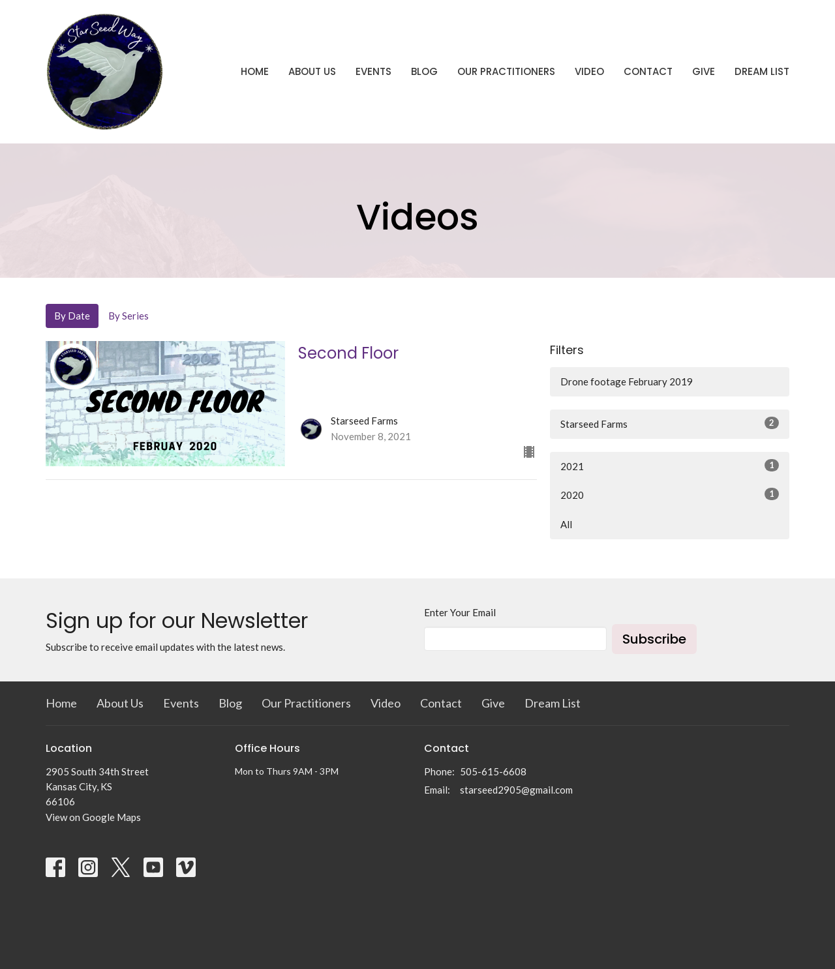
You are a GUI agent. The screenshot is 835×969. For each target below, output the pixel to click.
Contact (648, 71)
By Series (128, 315)
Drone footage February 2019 (626, 381)
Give (703, 71)
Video (589, 71)
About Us (312, 71)
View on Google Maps (93, 817)
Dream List (762, 71)
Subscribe (654, 639)
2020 (669, 494)
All (566, 524)
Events (373, 71)
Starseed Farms (669, 423)
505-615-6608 (493, 771)
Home (255, 71)
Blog (424, 71)
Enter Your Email (460, 612)
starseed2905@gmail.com (516, 790)
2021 (669, 465)
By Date (72, 315)
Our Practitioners (506, 71)
